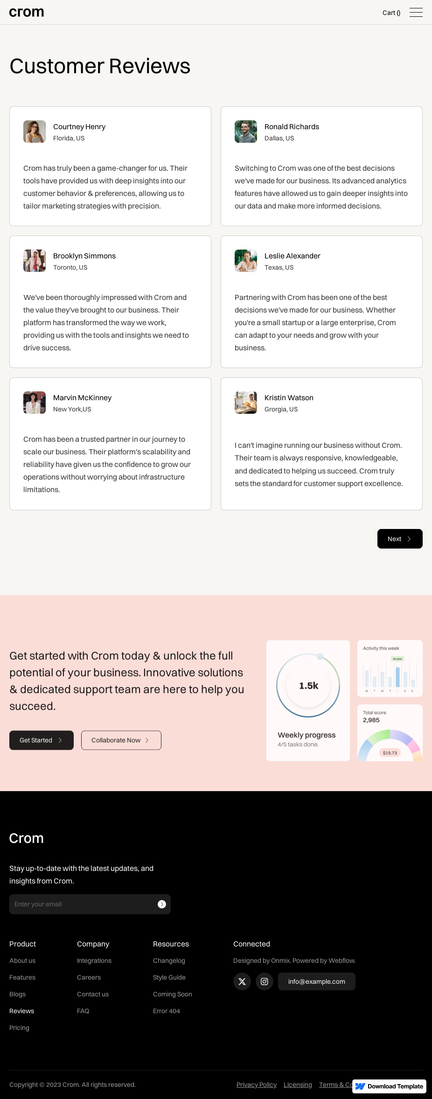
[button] (391, 12)
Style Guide (169, 977)
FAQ (83, 1011)
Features (22, 977)
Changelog (169, 960)
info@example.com (316, 981)
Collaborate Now (115, 745)
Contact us (93, 994)
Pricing (19, 1027)
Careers (89, 977)
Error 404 (166, 1011)
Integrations (94, 960)
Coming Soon (172, 994)
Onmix (280, 960)
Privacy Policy (257, 1084)
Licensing (298, 1084)
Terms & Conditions (347, 1084)
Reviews (21, 1011)
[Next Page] (400, 539)
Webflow (341, 960)
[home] (26, 12)
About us (22, 960)
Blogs (17, 994)
